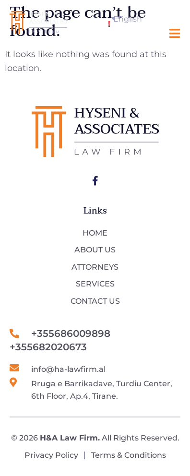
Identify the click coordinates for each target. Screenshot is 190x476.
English (111, 20)
